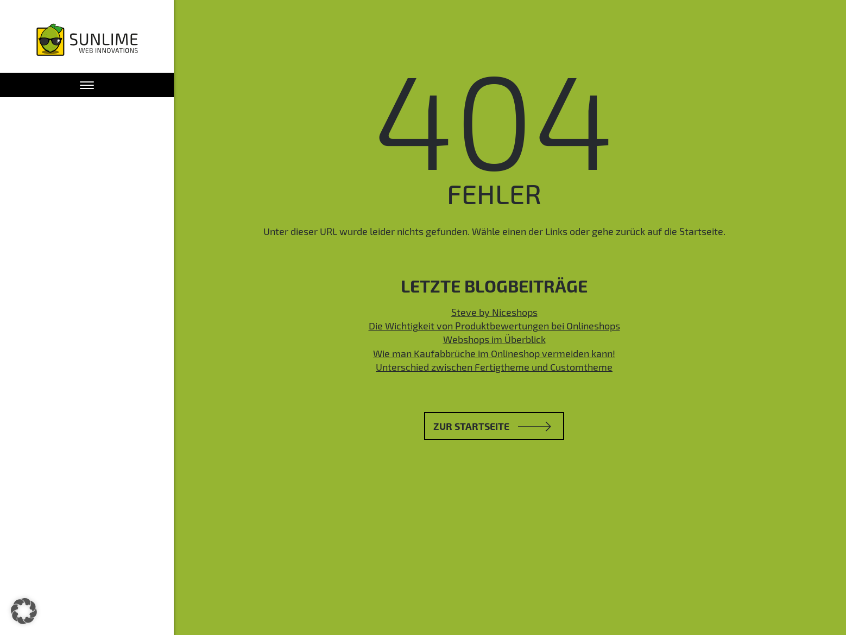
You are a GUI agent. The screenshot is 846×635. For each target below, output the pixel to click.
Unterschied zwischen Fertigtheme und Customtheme (494, 367)
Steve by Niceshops (494, 312)
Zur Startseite (492, 425)
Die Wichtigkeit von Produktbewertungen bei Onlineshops (494, 326)
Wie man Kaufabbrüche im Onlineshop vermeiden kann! (494, 353)
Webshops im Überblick (494, 339)
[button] (24, 611)
